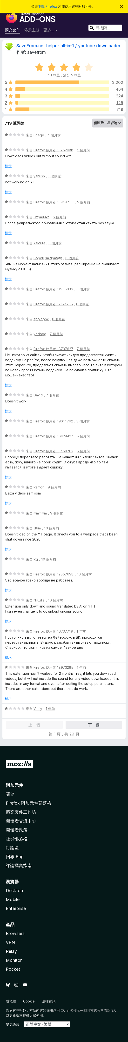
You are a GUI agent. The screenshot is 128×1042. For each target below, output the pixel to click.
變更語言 (12, 1024)
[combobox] (105, 28)
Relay (11, 951)
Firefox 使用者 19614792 (53, 421)
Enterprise (16, 908)
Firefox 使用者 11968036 (53, 289)
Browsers (15, 933)
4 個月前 (54, 135)
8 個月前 (83, 421)
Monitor (14, 960)
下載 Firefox (47, 6)
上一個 (34, 724)
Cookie (29, 1001)
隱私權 (11, 1001)
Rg (36, 559)
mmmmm (40, 513)
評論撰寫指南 (19, 865)
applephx (41, 319)
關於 (10, 794)
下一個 (94, 724)
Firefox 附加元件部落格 (28, 803)
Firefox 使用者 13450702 (53, 451)
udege (39, 135)
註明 (19, 1010)
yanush (39, 176)
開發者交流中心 (21, 820)
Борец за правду (48, 258)
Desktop (14, 890)
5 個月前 (54, 176)
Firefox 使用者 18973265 (53, 667)
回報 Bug (15, 856)
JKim (37, 528)
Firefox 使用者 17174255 (53, 304)
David (38, 395)
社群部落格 (16, 838)
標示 (8, 166)
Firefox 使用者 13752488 (53, 150)
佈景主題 (32, 29)
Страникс (41, 217)
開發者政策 (16, 829)
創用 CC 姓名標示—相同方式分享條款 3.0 (84, 1010)
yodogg (40, 334)
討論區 (12, 847)
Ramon (39, 487)
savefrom (36, 52)
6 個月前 (59, 217)
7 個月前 (56, 334)
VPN (10, 942)
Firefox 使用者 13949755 (54, 202)
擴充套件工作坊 (21, 812)
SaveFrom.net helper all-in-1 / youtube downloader (68, 45)
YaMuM (39, 243)
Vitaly (38, 709)
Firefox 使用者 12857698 (54, 574)
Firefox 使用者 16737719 (53, 631)
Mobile (13, 899)
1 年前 (81, 631)
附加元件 (14, 785)
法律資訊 (48, 1001)
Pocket (13, 969)
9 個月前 (54, 487)
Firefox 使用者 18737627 (53, 349)
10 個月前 (51, 528)
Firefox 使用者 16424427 (53, 436)
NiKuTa (39, 600)
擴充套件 (12, 29)
